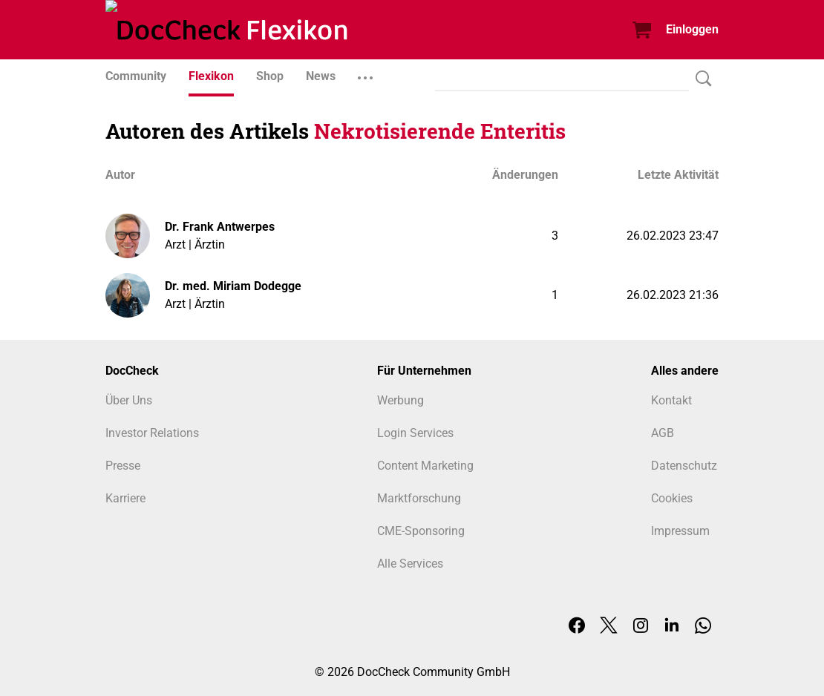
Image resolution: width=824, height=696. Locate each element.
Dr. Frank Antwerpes (220, 227)
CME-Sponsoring (421, 531)
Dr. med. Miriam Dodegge (233, 286)
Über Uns (128, 400)
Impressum (680, 531)
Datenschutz (684, 466)
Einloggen (692, 29)
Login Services (415, 433)
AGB (662, 433)
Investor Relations (152, 433)
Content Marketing (425, 466)
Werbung (400, 400)
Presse (122, 466)
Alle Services (410, 564)
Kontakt (671, 400)
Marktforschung (419, 498)
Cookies (672, 498)
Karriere (125, 498)
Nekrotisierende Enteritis (440, 131)
